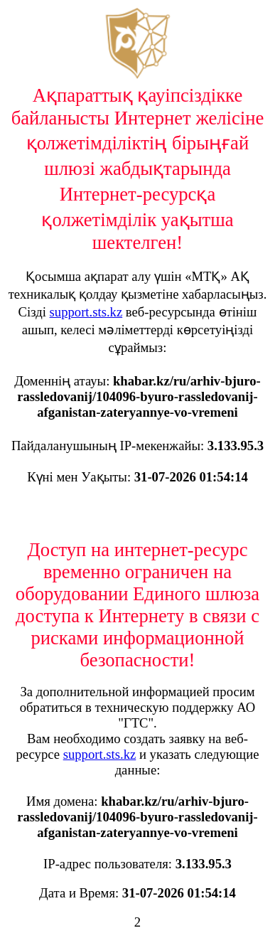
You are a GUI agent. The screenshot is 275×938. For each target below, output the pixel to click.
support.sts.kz (86, 311)
